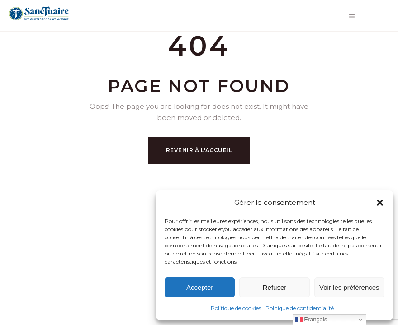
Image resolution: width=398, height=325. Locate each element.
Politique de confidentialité (299, 308)
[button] (379, 202)
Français (311, 319)
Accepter (199, 287)
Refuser (275, 287)
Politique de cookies (236, 308)
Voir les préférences (349, 287)
